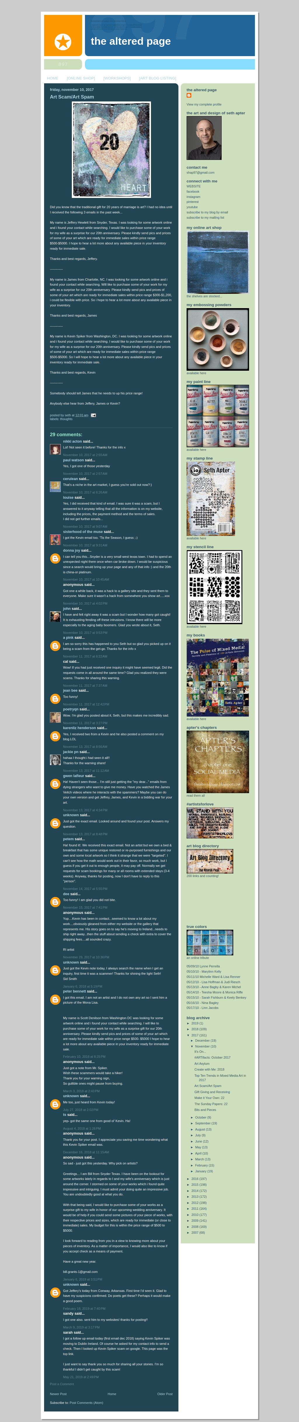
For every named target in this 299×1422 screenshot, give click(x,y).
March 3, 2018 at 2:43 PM (81, 1091)
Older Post (165, 1394)
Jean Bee (70, 690)
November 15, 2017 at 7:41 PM (85, 907)
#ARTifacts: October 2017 (212, 1057)
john (67, 609)
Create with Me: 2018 (209, 1069)
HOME (52, 78)
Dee (66, 894)
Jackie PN (71, 752)
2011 (195, 1208)
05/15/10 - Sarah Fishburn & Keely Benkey (216, 997)
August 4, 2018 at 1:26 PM (82, 1128)
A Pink (68, 638)
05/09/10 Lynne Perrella (203, 966)
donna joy (71, 550)
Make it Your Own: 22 (209, 1098)
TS (64, 1115)
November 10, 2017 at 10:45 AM (86, 579)
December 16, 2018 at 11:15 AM (86, 1152)
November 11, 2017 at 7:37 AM (85, 685)
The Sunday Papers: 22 (210, 1104)
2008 (195, 1226)
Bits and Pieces (205, 1110)
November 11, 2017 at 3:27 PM (85, 723)
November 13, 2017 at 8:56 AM (85, 746)
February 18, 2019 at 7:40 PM (84, 1308)
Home (112, 1394)
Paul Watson (73, 460)
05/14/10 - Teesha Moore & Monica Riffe (215, 992)
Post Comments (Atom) (86, 1402)
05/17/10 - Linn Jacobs (202, 1007)
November (203, 1046)
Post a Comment (62, 1384)
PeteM (68, 839)
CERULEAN (70, 479)
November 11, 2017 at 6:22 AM (85, 656)
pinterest (193, 201)
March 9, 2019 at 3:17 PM (81, 1327)
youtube (192, 207)
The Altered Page (131, 41)
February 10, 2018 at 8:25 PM (84, 1056)
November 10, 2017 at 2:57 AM (85, 473)
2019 (195, 1023)
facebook (193, 191)
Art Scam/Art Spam (72, 97)
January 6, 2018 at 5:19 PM (82, 986)
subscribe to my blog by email (207, 212)
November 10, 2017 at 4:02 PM (85, 603)
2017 (195, 1035)
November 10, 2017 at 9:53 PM (85, 632)
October (201, 1117)
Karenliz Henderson (79, 728)
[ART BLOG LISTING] (157, 78)
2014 (195, 1191)
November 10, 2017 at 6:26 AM (85, 492)
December (203, 1040)
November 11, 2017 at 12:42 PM (86, 704)
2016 (195, 1179)
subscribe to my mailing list (205, 217)
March (200, 1159)
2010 (195, 1214)
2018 (195, 1029)
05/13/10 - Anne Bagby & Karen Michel (214, 987)
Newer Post (58, 1394)
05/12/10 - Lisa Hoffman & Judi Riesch (213, 982)
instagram (193, 197)
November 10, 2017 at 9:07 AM (85, 526)
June (199, 1141)
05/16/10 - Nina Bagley (203, 1003)
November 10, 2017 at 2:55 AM (85, 455)
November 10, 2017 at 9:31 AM (85, 545)
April (199, 1153)
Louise (68, 498)
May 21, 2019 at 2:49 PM (81, 1377)
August (200, 1129)
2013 (195, 1196)
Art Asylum (202, 1063)
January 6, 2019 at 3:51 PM (82, 1279)
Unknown (71, 815)
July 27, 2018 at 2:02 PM (80, 1110)
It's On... (200, 1051)
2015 (195, 1184)
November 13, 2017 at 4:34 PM (85, 810)
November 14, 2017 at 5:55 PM (85, 889)
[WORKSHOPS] (117, 78)
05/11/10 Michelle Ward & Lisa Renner (213, 977)
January (201, 1171)
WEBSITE (194, 186)
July (198, 1135)
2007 (195, 1232)
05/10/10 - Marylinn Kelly (204, 971)
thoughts (66, 419)
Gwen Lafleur (73, 776)
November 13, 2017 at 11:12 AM (86, 770)
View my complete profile (204, 104)
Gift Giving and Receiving (212, 1092)
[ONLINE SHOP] (81, 78)
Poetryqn (71, 709)
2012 (195, 1202)
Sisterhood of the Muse (83, 532)
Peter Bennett (74, 991)
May (198, 1147)
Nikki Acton (72, 441)
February (202, 1165)
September (203, 1123)
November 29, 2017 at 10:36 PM (86, 957)
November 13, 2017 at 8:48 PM (85, 834)
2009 (195, 1220)
